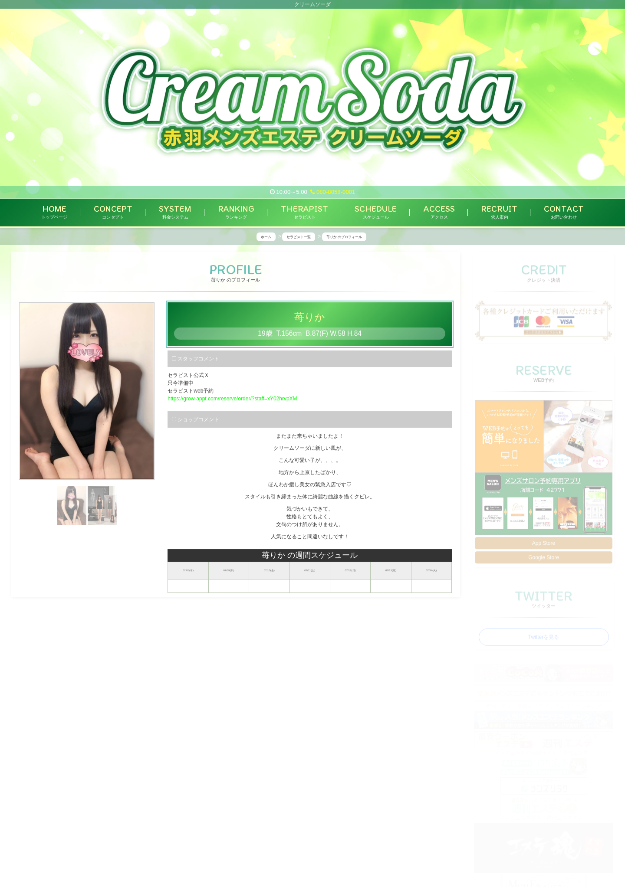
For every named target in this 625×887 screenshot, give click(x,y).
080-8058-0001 (332, 192)
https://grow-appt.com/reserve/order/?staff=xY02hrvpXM (232, 399)
